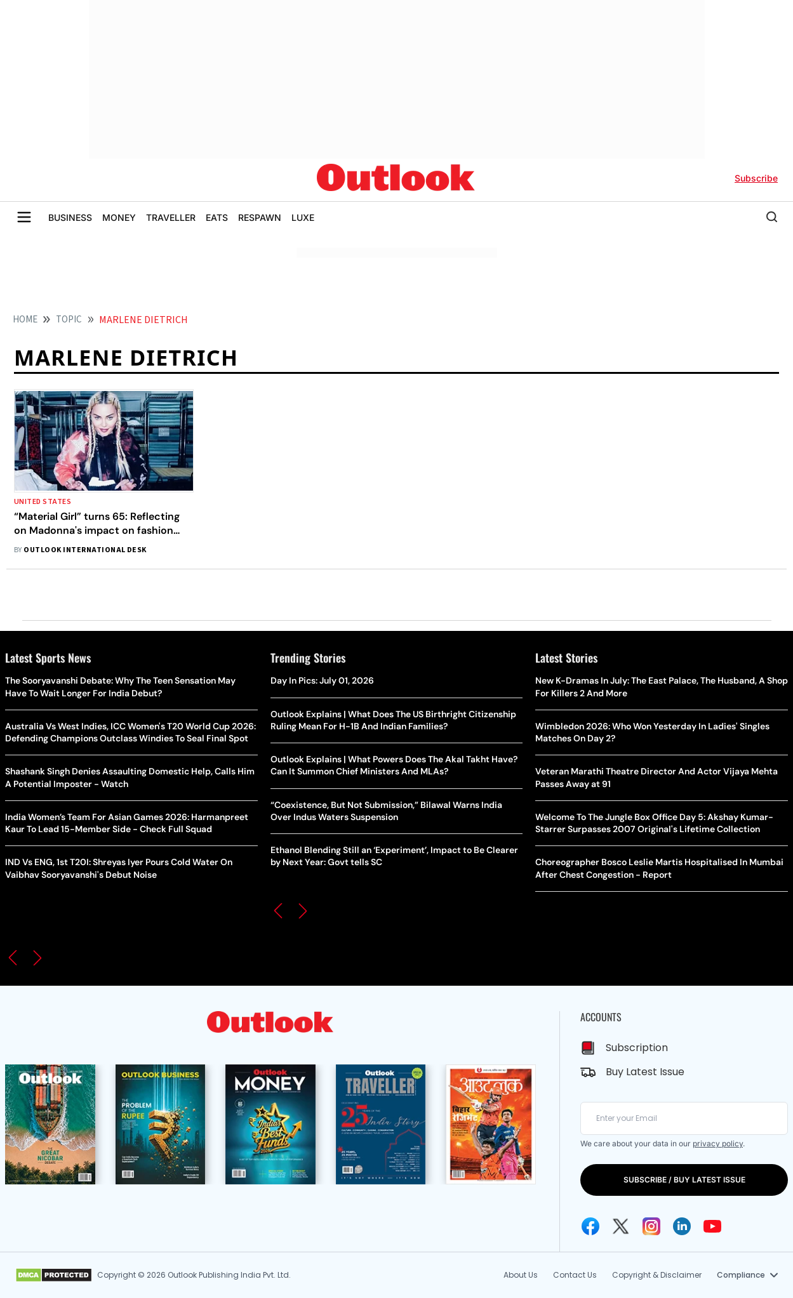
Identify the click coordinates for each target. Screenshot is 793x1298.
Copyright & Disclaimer (657, 1274)
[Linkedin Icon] (682, 1226)
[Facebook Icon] (590, 1226)
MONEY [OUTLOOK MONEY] (119, 217)
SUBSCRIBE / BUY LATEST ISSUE (684, 1179)
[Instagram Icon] (651, 1226)
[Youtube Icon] (712, 1226)
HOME (25, 319)
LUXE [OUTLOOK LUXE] (302, 217)
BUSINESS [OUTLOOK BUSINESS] (70, 217)
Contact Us (575, 1274)
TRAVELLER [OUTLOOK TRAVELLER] (171, 217)
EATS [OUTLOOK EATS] (217, 217)
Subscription (637, 1047)
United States (42, 501)
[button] (12, 957)
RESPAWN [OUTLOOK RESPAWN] (259, 217)
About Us (520, 1274)
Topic (69, 319)
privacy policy (718, 1143)
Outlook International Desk (84, 550)
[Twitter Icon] (621, 1226)
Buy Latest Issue (645, 1071)
